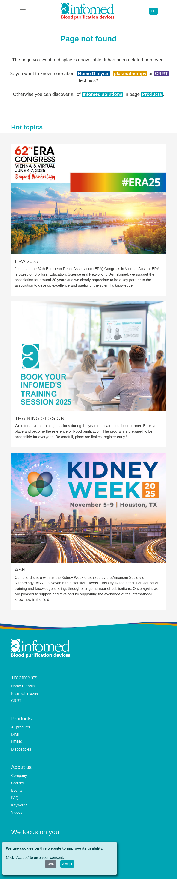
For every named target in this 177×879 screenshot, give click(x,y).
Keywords (19, 805)
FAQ (14, 798)
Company (19, 776)
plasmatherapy (130, 73)
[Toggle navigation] (22, 11)
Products (152, 94)
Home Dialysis (93, 73)
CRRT (161, 73)
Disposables (21, 749)
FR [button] (153, 11)
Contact (17, 783)
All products (20, 727)
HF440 (16, 742)
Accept (67, 864)
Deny (50, 864)
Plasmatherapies (24, 693)
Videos (16, 812)
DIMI (15, 734)
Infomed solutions (102, 94)
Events (16, 790)
